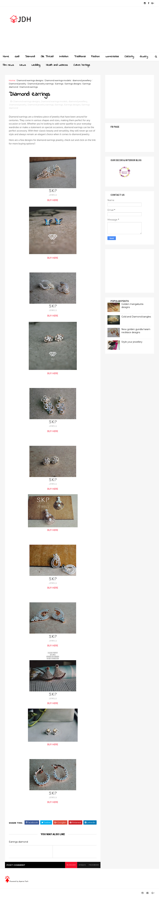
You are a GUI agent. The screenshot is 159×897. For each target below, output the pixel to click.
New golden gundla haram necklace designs (135, 331)
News (23, 65)
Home (6, 57)
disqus (82, 865)
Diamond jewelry (17, 83)
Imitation (63, 57)
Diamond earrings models (58, 80)
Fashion (95, 57)
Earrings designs (73, 83)
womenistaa (112, 57)
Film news (8, 65)
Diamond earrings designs (30, 80)
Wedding (36, 65)
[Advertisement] (97, 30)
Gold (17, 57)
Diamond (30, 57)
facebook (94, 865)
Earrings (59, 83)
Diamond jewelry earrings (41, 83)
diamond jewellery (82, 80)
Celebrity (129, 57)
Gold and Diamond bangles (136, 316)
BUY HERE (52, 200)
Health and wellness (57, 65)
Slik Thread (47, 57)
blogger (71, 865)
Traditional (79, 57)
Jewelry (144, 57)
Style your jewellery (131, 341)
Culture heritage (81, 65)
